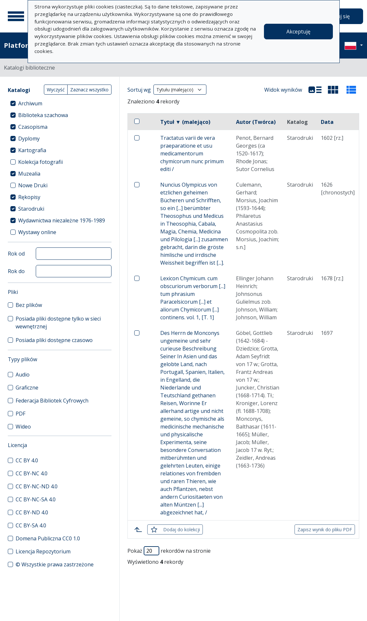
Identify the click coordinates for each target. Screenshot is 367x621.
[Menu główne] (16, 16)
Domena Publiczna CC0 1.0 (48, 538)
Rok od (16, 253)
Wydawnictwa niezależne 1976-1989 (61, 220)
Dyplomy (29, 138)
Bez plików (29, 305)
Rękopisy (29, 197)
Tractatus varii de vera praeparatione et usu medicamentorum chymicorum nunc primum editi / (192, 153)
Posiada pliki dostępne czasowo (54, 340)
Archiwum (30, 103)
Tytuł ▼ (185, 122)
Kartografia (32, 150)
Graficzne (27, 387)
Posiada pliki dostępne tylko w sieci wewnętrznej (58, 322)
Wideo (23, 426)
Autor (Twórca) (256, 122)
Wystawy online (37, 232)
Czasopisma (32, 126)
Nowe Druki (32, 185)
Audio (23, 374)
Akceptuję (298, 31)
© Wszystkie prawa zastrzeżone (55, 564)
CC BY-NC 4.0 (31, 473)
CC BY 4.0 (27, 460)
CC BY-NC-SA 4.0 (36, 499)
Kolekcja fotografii (40, 161)
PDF (20, 413)
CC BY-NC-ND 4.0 (37, 486)
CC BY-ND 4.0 (32, 512)
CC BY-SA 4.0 (31, 525)
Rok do (16, 271)
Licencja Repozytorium (43, 551)
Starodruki (31, 208)
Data (327, 122)
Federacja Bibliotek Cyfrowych (52, 400)
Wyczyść (56, 89)
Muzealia (29, 173)
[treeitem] (59, 103)
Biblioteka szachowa (43, 115)
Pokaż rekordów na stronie (169, 550)
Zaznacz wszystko (89, 89)
